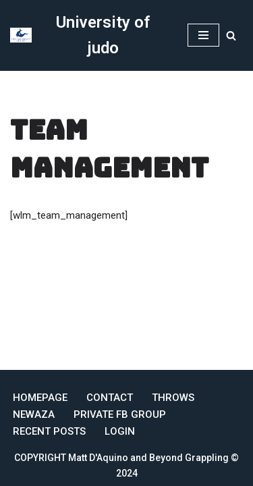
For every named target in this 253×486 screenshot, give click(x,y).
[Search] (231, 35)
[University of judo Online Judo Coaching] (88, 35)
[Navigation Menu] (203, 35)
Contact (109, 398)
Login (120, 431)
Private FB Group (120, 414)
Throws (173, 398)
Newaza (34, 414)
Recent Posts (49, 431)
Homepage (40, 398)
